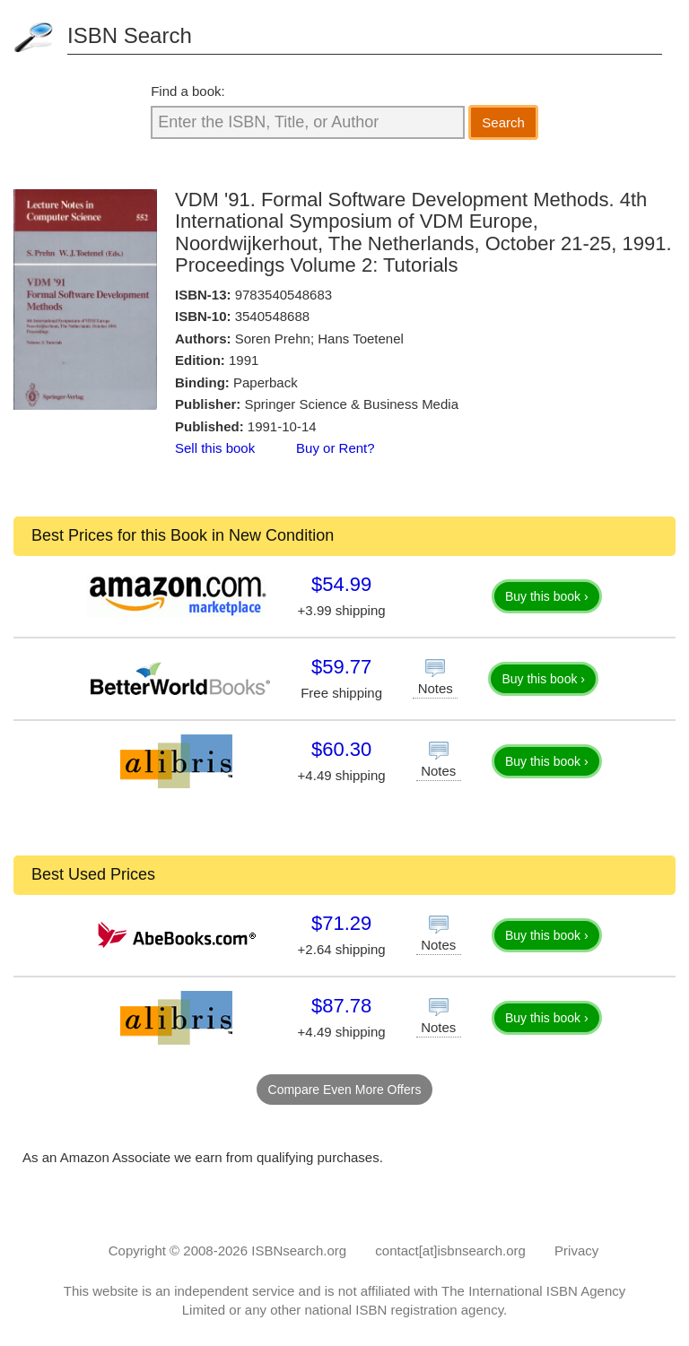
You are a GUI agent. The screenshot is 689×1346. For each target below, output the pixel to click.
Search (503, 122)
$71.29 (341, 923)
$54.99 (341, 584)
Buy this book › (547, 596)
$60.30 (341, 749)
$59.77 (341, 667)
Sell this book (215, 448)
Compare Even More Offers (345, 1089)
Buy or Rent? (335, 448)
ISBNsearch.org (298, 1250)
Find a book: (188, 91)
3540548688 (272, 316)
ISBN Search (129, 35)
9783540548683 (283, 294)
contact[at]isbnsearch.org (450, 1250)
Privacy (576, 1250)
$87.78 (341, 1005)
